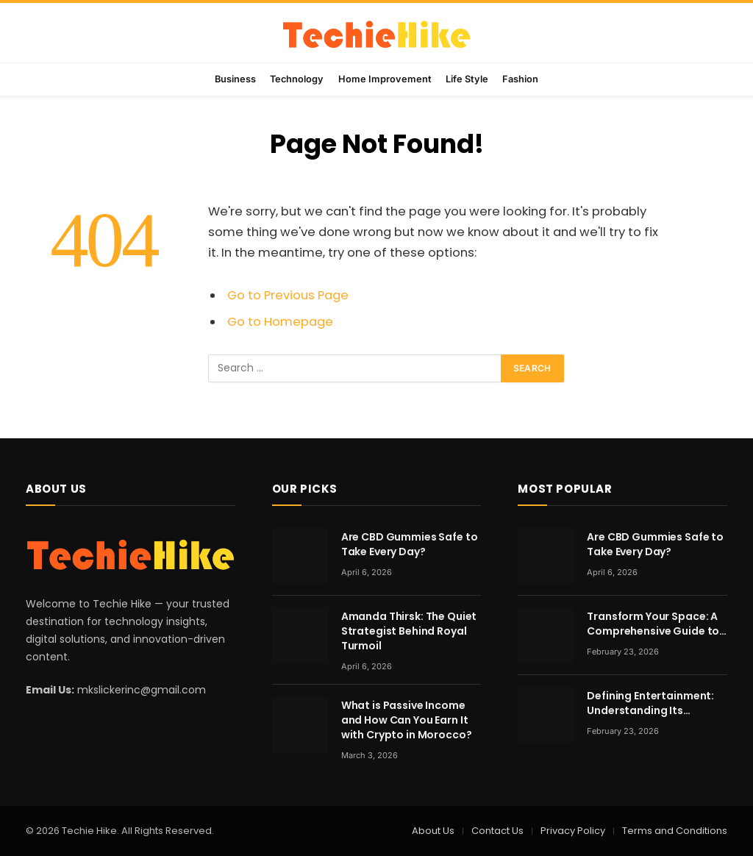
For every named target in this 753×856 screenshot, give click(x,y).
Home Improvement (385, 79)
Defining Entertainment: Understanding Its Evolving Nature (650, 703)
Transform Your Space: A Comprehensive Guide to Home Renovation (653, 623)
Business (235, 79)
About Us (433, 831)
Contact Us (497, 831)
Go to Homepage (280, 321)
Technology (297, 79)
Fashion (520, 79)
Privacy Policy (572, 831)
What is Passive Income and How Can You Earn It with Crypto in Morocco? (406, 720)
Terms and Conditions (674, 831)
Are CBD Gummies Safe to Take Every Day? (409, 544)
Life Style (467, 79)
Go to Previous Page (288, 295)
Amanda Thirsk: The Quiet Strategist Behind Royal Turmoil (409, 631)
